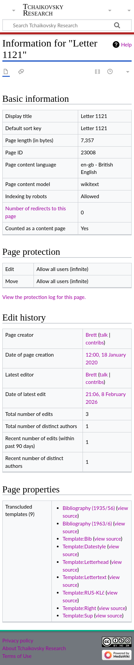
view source (107, 539)
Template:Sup (78, 615)
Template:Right (79, 608)
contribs (95, 342)
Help (126, 44)
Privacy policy (17, 640)
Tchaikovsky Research (43, 10)
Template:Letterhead (86, 562)
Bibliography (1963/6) (87, 523)
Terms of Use (16, 656)
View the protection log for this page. (44, 297)
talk (103, 335)
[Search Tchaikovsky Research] (67, 25)
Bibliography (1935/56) (89, 508)
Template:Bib (77, 539)
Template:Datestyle (84, 546)
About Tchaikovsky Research (34, 648)
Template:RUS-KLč (83, 593)
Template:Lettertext (85, 577)
